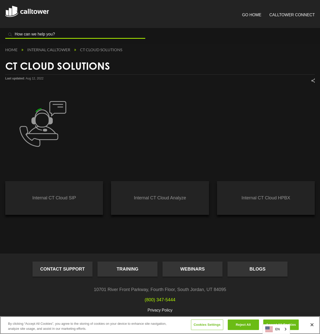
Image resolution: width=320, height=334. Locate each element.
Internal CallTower (49, 49)
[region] (160, 325)
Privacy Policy (160, 310)
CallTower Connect (292, 15)
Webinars (192, 269)
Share (313, 80)
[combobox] (276, 329)
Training (127, 269)
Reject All (243, 325)
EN (272, 329)
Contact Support (62, 269)
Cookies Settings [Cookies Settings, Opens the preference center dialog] (207, 325)
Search (10, 34)
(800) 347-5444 (159, 299)
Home (11, 49)
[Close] (312, 324)
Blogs (258, 269)
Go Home (251, 15)
